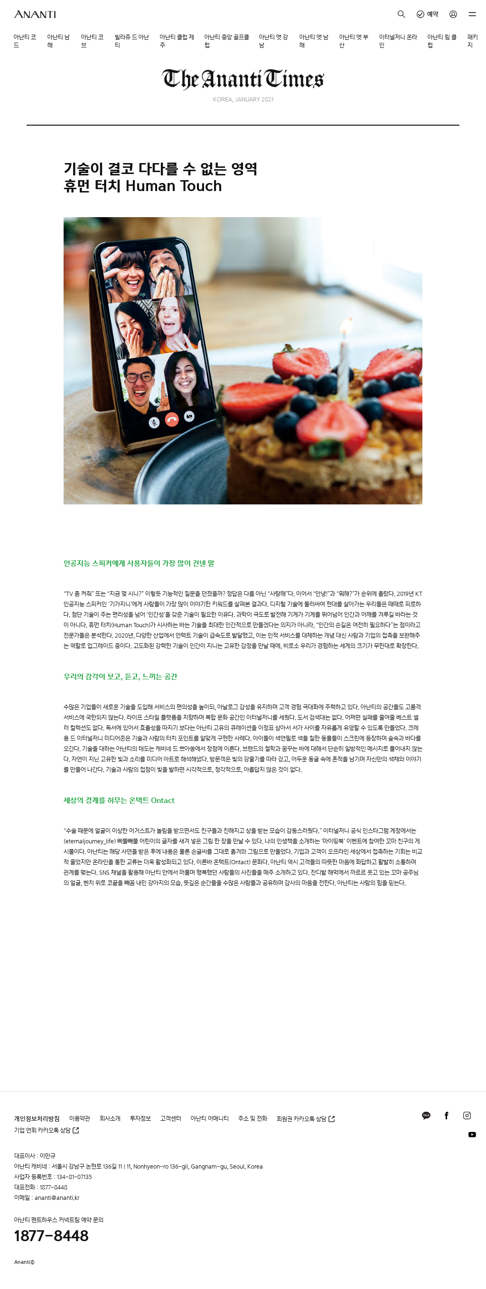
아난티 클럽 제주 (177, 41)
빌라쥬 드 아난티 (132, 41)
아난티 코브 (92, 41)
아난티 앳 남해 (313, 41)
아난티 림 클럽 (442, 41)
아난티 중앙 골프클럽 (227, 41)
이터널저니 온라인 (398, 41)
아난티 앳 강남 (273, 41)
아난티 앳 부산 (353, 41)
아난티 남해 (58, 41)
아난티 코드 (25, 41)
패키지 (472, 41)
